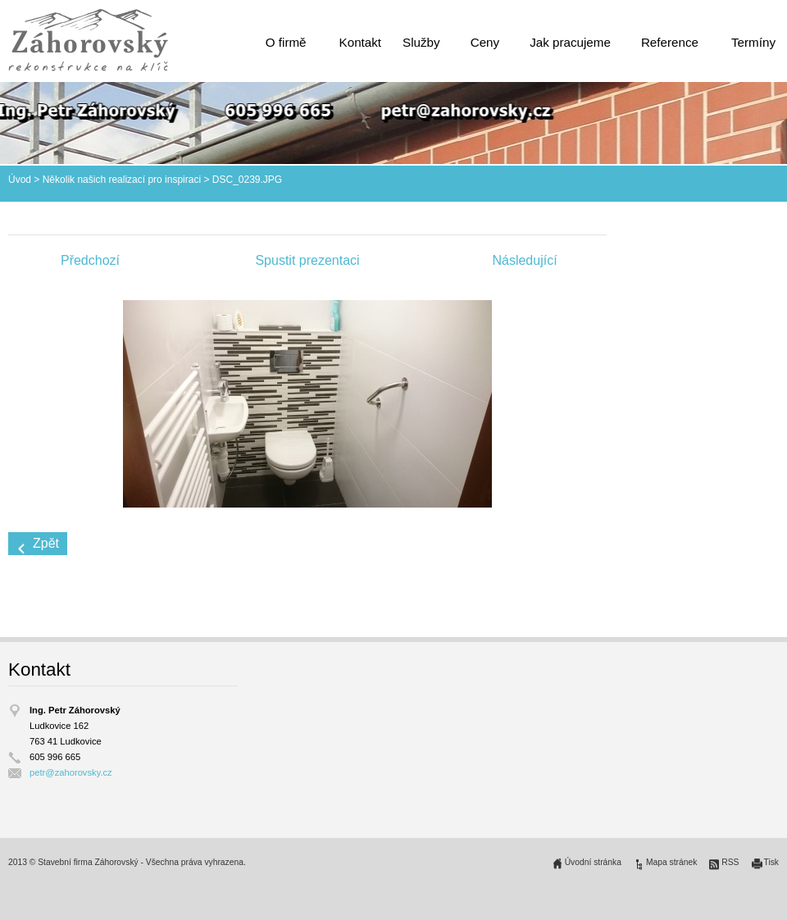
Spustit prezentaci (307, 260)
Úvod (19, 179)
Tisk (772, 862)
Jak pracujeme (570, 42)
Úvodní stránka (593, 862)
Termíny (753, 42)
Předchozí (90, 260)
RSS (730, 862)
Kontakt (360, 42)
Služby (421, 42)
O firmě (286, 42)
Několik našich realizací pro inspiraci (122, 179)
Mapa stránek (671, 862)
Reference (669, 42)
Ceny (485, 42)
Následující (524, 260)
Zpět (46, 543)
